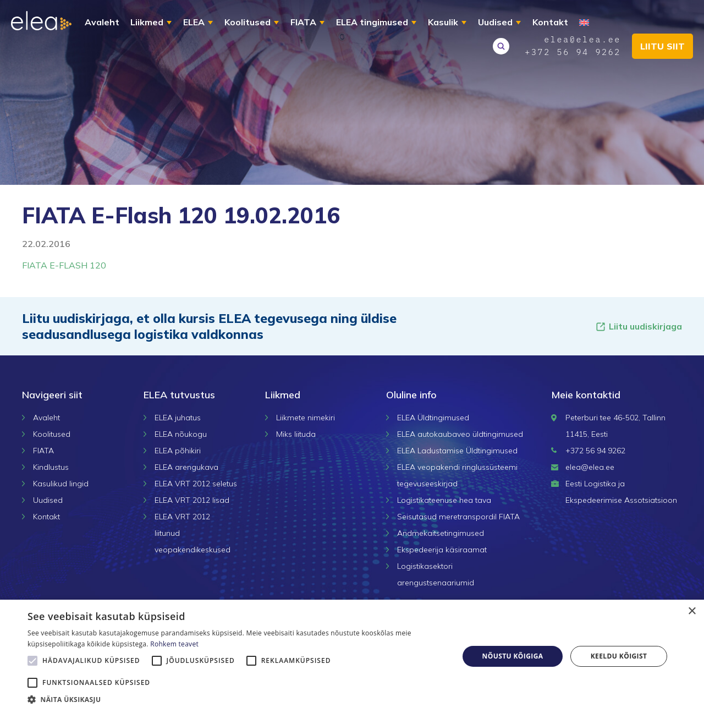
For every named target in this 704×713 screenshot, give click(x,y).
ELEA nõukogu (181, 434)
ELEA (194, 22)
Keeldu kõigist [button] (619, 656)
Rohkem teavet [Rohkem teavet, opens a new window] (174, 644)
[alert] (352, 656)
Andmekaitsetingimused (440, 533)
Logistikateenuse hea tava (444, 500)
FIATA (303, 22)
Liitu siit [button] (662, 46)
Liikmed (146, 22)
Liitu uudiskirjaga (638, 326)
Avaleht (102, 22)
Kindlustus (51, 467)
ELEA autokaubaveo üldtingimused (460, 434)
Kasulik (443, 22)
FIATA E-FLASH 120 (64, 265)
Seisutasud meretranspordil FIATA (458, 517)
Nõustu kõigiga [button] (512, 656)
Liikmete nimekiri (305, 418)
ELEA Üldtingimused (433, 418)
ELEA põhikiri (178, 451)
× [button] (692, 611)
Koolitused (247, 22)
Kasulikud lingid (61, 484)
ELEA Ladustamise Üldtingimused (457, 451)
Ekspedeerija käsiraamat (442, 550)
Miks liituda (296, 434)
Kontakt (550, 22)
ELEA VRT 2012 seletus (196, 484)
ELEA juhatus (178, 418)
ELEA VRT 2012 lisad (192, 500)
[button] (237, 699)
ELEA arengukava (186, 467)
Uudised (495, 22)
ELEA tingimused (372, 22)
